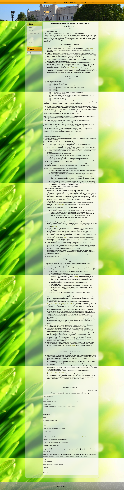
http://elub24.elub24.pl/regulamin (56, 372)
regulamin (83, 2)
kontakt (93, 2)
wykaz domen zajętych (70, 2)
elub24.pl (87, 33)
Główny (46, 2)
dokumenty (31, 39)
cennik (30, 42)
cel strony (56, 2)
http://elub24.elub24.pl (74, 67)
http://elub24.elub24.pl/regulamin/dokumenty (59, 303)
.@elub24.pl (84, 437)
